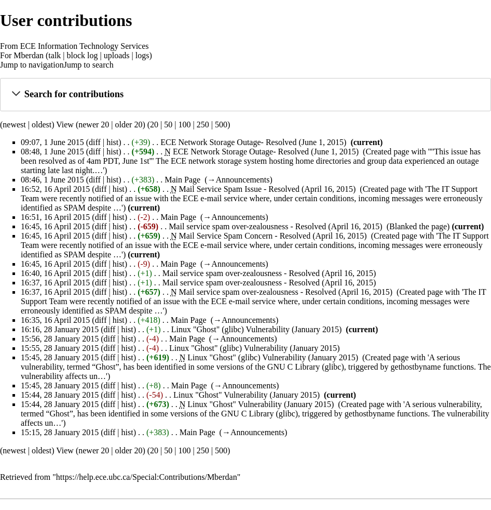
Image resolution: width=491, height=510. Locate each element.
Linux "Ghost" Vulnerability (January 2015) (246, 394)
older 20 (129, 124)
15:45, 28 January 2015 (60, 357)
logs (142, 55)
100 (184, 124)
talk (54, 55)
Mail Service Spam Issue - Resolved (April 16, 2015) (267, 189)
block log (82, 55)
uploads (117, 55)
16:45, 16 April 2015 (55, 226)
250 (203, 124)
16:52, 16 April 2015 (55, 189)
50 (168, 124)
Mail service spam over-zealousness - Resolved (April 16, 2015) (276, 226)
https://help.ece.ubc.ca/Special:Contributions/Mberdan (146, 477)
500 (221, 124)
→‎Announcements (238, 179)
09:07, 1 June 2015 (52, 142)
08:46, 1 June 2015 (52, 179)
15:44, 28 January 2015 (60, 394)
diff (95, 142)
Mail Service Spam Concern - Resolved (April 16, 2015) (272, 235)
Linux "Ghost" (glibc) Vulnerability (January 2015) (256, 329)
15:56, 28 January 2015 (60, 338)
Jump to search (89, 64)
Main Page (182, 179)
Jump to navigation (32, 64)
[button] (245, 94)
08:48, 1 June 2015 (52, 151)
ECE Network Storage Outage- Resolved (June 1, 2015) (253, 142)
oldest (41, 124)
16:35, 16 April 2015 (55, 320)
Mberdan (28, 55)
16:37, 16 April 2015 (55, 282)
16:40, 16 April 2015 (55, 273)
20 (154, 124)
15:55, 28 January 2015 (60, 348)
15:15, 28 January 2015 (60, 432)
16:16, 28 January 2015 (60, 329)
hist (112, 142)
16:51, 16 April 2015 (55, 217)
